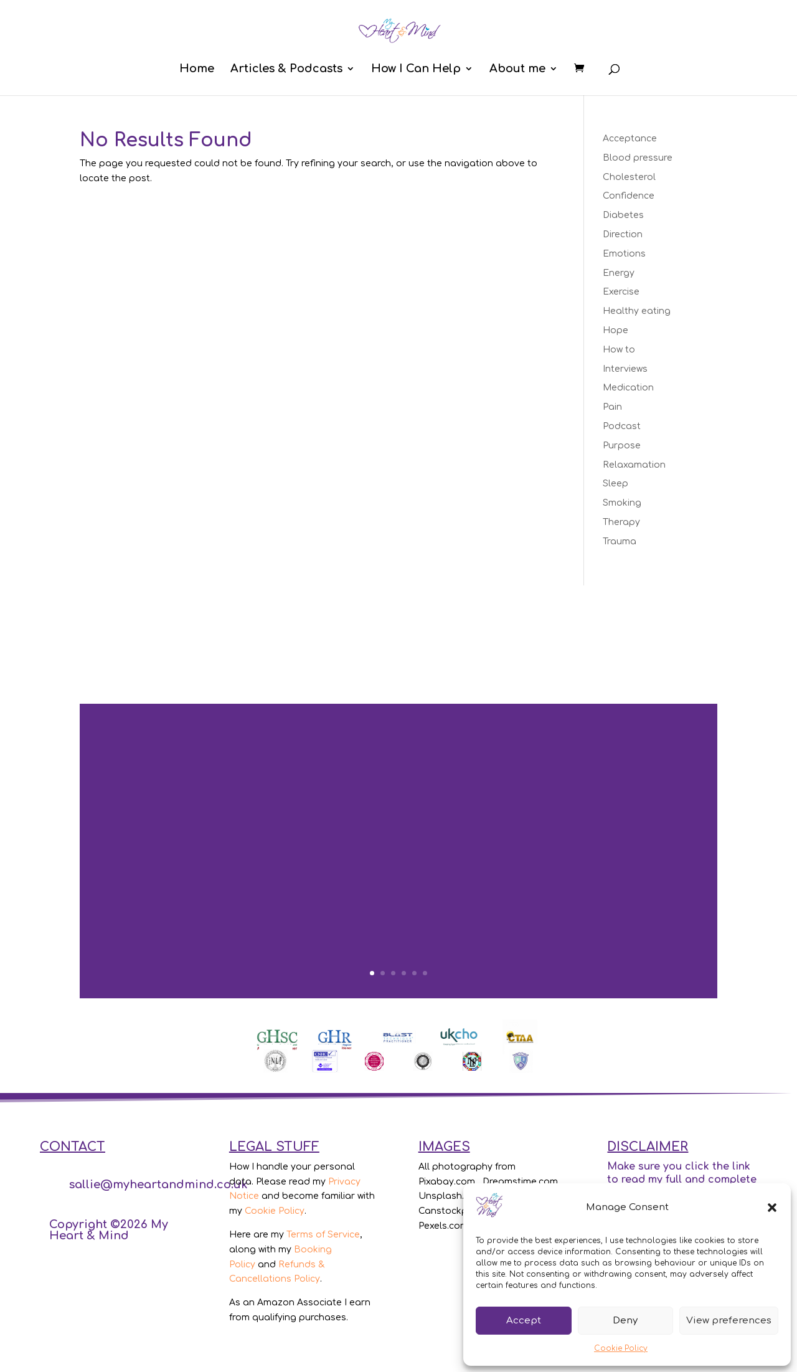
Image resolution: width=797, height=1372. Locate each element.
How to (619, 349)
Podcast (622, 426)
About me (517, 69)
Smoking (622, 503)
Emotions (624, 253)
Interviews (625, 369)
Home (196, 69)
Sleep (615, 483)
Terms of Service (323, 1234)
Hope (615, 330)
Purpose (622, 445)
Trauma (619, 541)
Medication (628, 387)
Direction (623, 234)
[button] (772, 1207)
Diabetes (623, 215)
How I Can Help (416, 69)
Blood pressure (637, 158)
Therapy (621, 522)
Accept (523, 1320)
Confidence (628, 196)
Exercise (621, 291)
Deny (625, 1320)
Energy (618, 273)
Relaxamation (634, 465)
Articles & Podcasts (286, 69)
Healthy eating (637, 311)
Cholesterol (629, 177)
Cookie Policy (621, 1348)
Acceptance (630, 138)
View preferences (728, 1320)
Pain (612, 407)
